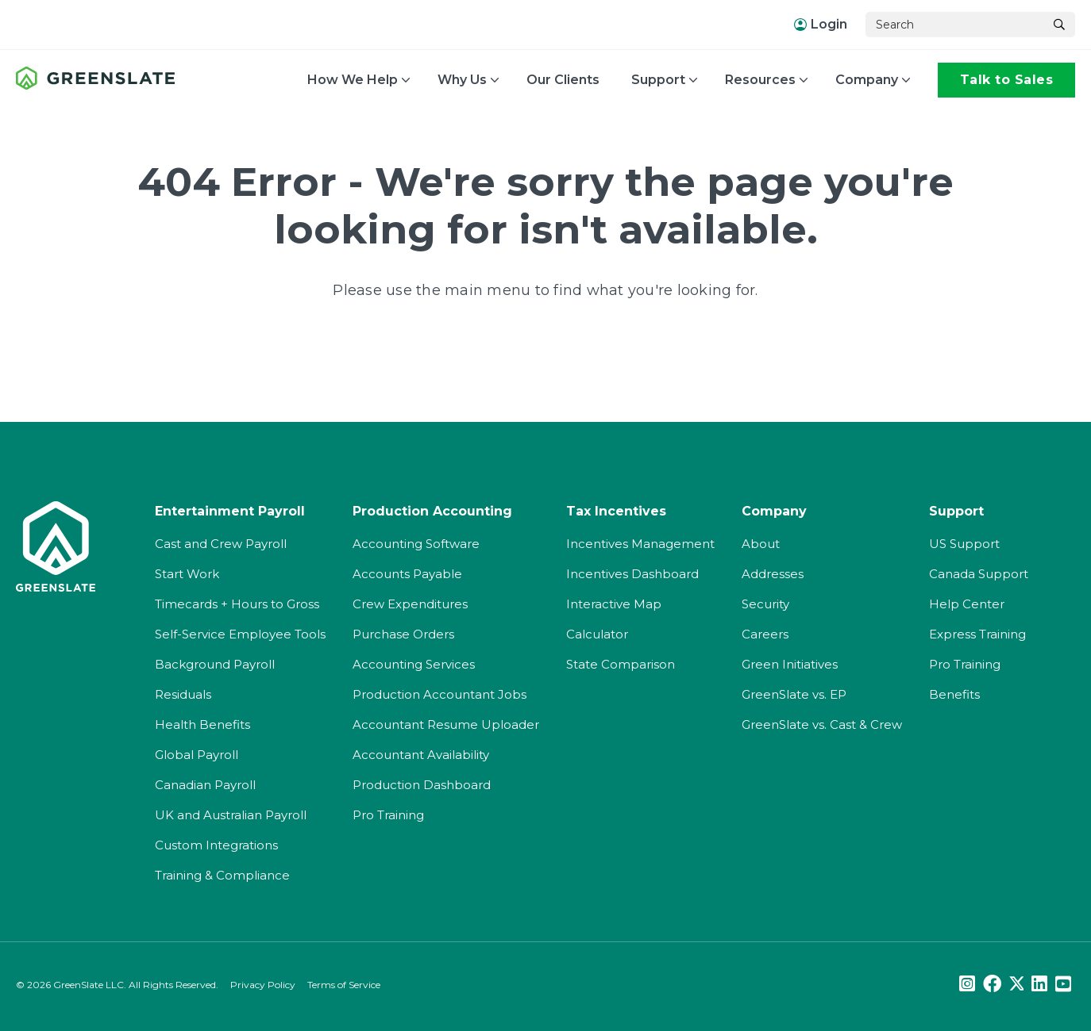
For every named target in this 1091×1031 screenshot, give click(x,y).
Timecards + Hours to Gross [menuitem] (237, 603)
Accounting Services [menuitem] (414, 664)
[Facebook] (992, 984)
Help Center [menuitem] (966, 603)
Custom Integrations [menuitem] (216, 845)
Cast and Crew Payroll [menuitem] (221, 543)
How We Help (352, 79)
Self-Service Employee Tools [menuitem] (240, 634)
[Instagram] (967, 984)
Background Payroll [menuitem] (215, 664)
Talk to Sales (1007, 79)
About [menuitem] (761, 543)
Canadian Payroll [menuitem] (205, 784)
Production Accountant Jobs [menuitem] (439, 694)
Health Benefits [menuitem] (202, 724)
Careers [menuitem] (765, 634)
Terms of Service (343, 985)
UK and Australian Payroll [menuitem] (230, 814)
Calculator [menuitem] (597, 634)
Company (866, 79)
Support (658, 79)
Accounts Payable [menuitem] (407, 573)
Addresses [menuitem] (773, 573)
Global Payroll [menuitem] (196, 754)
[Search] (954, 24)
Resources (760, 79)
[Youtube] (1063, 984)
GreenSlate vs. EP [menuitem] (794, 694)
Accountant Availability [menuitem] (421, 754)
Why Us (462, 79)
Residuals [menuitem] (183, 694)
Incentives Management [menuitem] (640, 543)
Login (820, 24)
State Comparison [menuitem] (620, 664)
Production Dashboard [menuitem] (422, 784)
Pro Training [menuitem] (388, 814)
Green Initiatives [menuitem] (790, 664)
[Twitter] (1016, 984)
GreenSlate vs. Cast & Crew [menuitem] (822, 724)
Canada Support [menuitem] (978, 573)
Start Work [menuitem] (187, 573)
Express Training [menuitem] (977, 634)
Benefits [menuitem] (954, 694)
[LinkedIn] (1039, 984)
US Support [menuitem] (964, 543)
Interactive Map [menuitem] (613, 603)
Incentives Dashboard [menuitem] (632, 573)
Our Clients (562, 79)
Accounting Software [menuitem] (416, 543)
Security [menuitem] (765, 603)
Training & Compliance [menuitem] (222, 875)
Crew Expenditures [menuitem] (410, 603)
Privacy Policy (262, 985)
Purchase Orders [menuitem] (403, 634)
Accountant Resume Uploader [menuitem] (446, 724)
